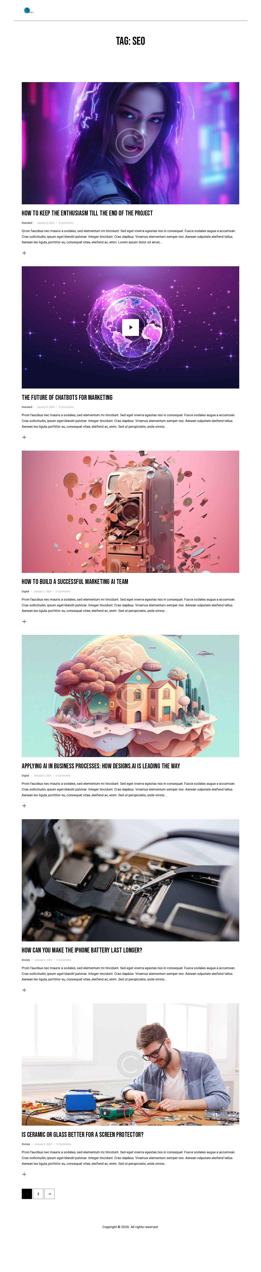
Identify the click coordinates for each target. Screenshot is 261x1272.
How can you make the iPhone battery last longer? (82, 953)
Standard (27, 223)
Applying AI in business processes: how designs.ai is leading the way (102, 768)
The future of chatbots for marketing (67, 398)
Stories (26, 962)
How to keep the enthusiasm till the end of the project (88, 214)
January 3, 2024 (42, 592)
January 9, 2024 (45, 223)
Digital (25, 592)
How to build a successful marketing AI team (76, 583)
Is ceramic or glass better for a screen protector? (83, 1138)
